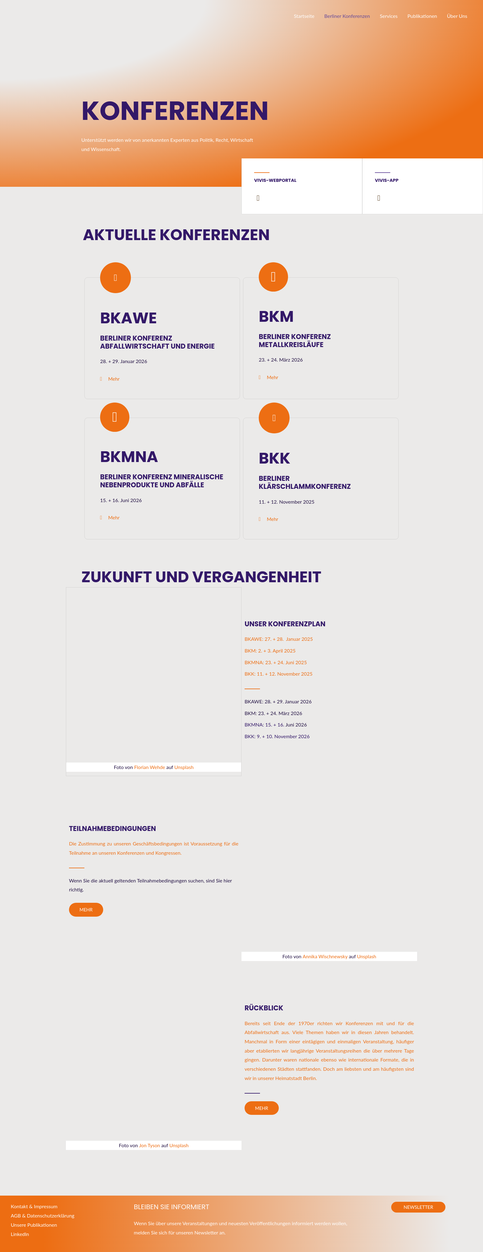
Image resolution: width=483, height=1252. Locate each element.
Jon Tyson (149, 1145)
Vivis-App (387, 180)
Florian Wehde (149, 767)
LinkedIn (20, 1234)
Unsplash (184, 767)
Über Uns (457, 16)
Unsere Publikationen (34, 1224)
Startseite (304, 16)
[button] (418, 1206)
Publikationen (422, 16)
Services (389, 16)
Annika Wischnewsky (325, 956)
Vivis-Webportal (275, 180)
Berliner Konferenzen (347, 16)
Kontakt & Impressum (34, 1206)
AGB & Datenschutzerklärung (42, 1215)
